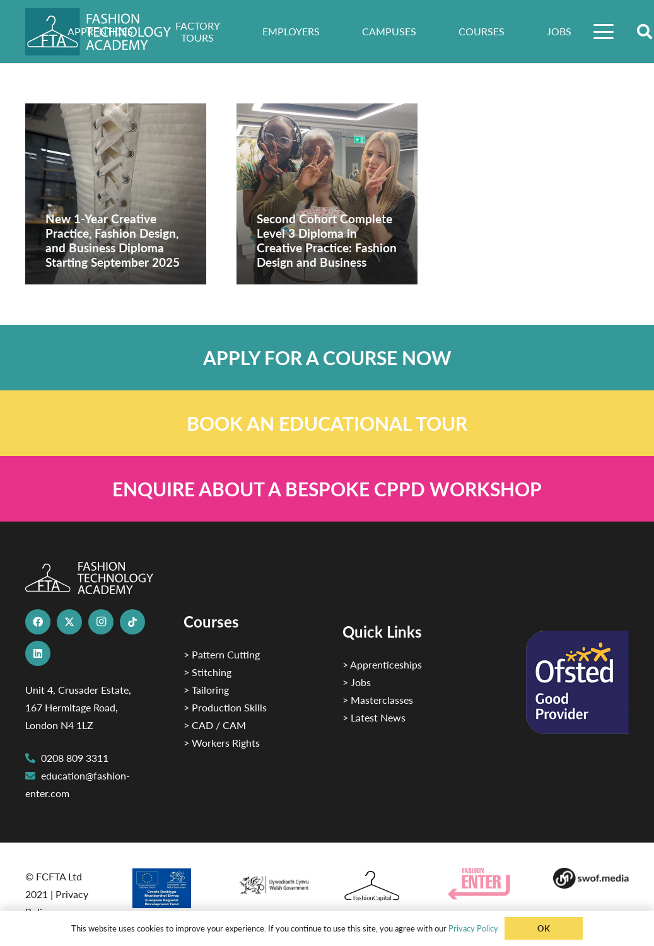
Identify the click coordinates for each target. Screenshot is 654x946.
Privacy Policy (473, 928)
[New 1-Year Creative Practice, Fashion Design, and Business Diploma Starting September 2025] (115, 193)
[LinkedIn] (37, 653)
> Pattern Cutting (222, 654)
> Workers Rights (222, 742)
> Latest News (374, 717)
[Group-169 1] (590, 878)
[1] (274, 882)
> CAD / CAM (215, 725)
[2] (168, 888)
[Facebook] (37, 621)
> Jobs (356, 682)
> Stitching (207, 672)
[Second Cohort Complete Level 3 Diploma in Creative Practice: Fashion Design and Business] (327, 193)
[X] (69, 621)
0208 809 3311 (74, 757)
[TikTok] (132, 621)
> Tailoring (206, 689)
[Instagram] (101, 621)
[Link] (327, 357)
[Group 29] (485, 884)
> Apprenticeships (382, 664)
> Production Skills (225, 707)
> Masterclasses (377, 699)
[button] (603, 31)
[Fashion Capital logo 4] (379, 886)
